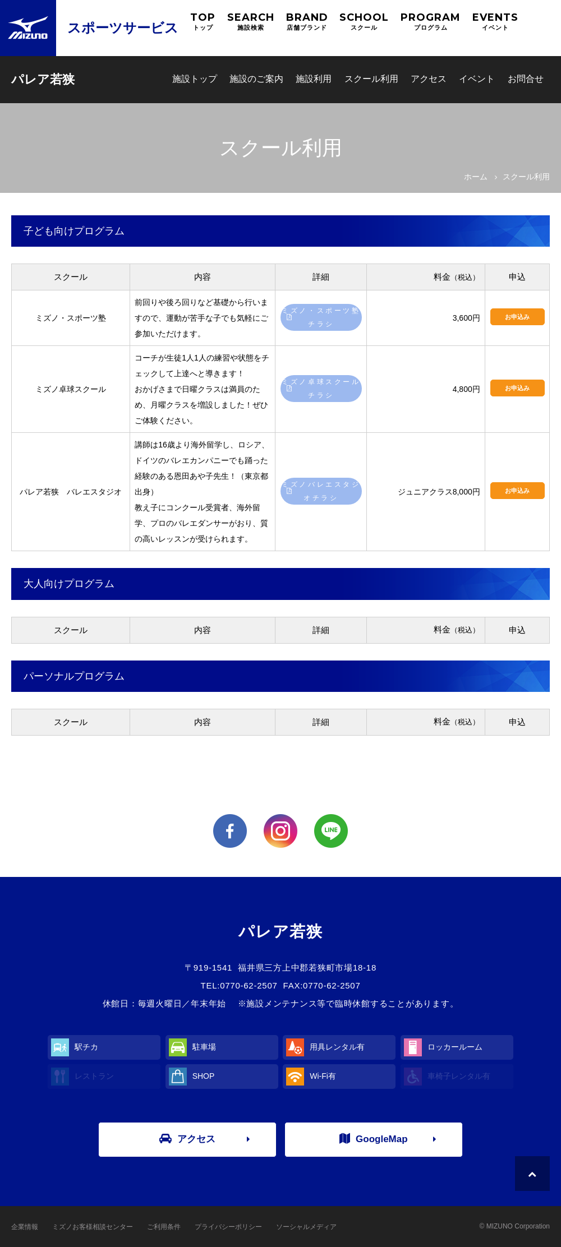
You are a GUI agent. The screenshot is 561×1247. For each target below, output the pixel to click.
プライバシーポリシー (228, 1227)
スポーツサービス (122, 27)
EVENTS (495, 21)
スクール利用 (371, 79)
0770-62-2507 (248, 985)
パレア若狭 (43, 79)
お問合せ (526, 79)
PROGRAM (431, 21)
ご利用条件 (164, 1227)
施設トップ (194, 79)
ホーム (476, 176)
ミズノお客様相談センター (92, 1227)
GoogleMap (373, 1138)
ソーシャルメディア (306, 1227)
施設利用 (314, 79)
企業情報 (24, 1227)
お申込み (517, 316)
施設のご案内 (256, 79)
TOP (202, 21)
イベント (477, 79)
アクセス (429, 79)
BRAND (307, 21)
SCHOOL (364, 21)
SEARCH (250, 21)
